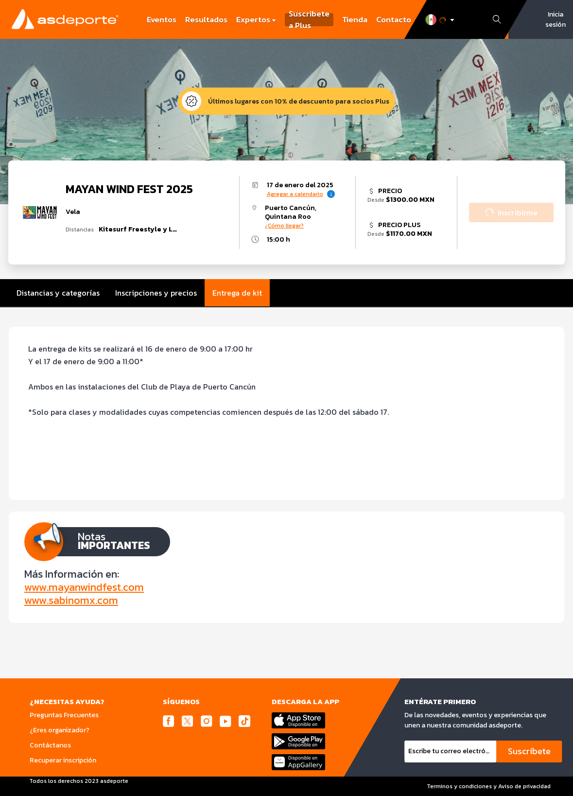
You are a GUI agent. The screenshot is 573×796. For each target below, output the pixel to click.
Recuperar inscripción (63, 760)
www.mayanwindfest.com (84, 587)
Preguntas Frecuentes (64, 715)
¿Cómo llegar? (284, 225)
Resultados (206, 19)
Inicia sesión (555, 19)
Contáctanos (50, 745)
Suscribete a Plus (309, 19)
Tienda (354, 19)
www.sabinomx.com (71, 600)
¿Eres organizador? (59, 730)
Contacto (393, 19)
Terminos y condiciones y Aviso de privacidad (489, 786)
